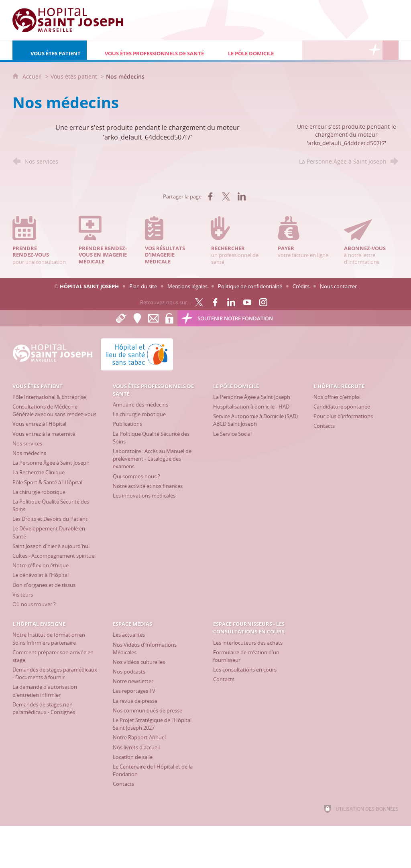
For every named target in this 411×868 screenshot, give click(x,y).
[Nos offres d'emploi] (336, 397)
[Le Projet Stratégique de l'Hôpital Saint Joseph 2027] (152, 723)
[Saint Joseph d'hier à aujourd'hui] (51, 546)
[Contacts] (324, 425)
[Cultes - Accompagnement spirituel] (54, 555)
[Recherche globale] (391, 50)
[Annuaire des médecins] (140, 404)
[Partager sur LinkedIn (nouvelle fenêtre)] (241, 196)
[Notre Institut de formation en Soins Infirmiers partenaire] (48, 638)
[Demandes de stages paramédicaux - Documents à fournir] (54, 673)
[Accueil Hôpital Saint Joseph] (72, 20)
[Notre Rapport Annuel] (139, 737)
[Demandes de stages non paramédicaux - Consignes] (43, 708)
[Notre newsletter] (133, 681)
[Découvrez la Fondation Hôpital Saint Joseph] (374, 50)
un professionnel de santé (238, 240)
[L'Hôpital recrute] (310, 50)
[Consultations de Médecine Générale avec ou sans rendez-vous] (54, 410)
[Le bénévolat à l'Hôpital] (40, 575)
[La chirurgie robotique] (38, 492)
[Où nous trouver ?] (34, 604)
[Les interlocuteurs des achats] (248, 642)
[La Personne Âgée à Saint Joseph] (51, 462)
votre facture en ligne (305, 237)
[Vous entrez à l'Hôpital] (39, 423)
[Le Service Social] (232, 433)
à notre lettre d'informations (371, 240)
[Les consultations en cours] (245, 669)
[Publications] (127, 423)
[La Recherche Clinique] (38, 472)
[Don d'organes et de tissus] (43, 585)
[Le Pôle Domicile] (256, 50)
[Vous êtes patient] (49, 50)
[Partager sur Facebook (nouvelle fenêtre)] (210, 196)
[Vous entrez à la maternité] (43, 433)
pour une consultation (39, 240)
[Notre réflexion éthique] (40, 565)
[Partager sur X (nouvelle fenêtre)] (226, 196)
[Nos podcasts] (129, 671)
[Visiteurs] (22, 594)
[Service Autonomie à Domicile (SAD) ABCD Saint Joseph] (255, 420)
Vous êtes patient (74, 76)
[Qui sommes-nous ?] (136, 476)
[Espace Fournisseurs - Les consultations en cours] (358, 50)
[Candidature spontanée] (341, 406)
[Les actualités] (129, 634)
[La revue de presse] (135, 700)
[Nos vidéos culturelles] (139, 662)
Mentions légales (187, 286)
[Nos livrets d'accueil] (136, 747)
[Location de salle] (133, 757)
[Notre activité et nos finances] (148, 486)
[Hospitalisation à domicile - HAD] (251, 406)
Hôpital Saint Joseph (89, 286)
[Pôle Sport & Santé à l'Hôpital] (47, 482)
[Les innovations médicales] (144, 495)
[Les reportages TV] (134, 690)
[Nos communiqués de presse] (147, 710)
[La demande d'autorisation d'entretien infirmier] (44, 690)
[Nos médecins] (29, 453)
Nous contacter (338, 286)
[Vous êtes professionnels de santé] (148, 50)
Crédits (301, 286)
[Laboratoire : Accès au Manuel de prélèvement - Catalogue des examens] (152, 458)
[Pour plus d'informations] (343, 416)
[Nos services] (27, 443)
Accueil (32, 76)
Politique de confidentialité (250, 286)
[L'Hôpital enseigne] (326, 50)
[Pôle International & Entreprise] (49, 397)
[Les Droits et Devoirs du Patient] (49, 518)
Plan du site (143, 286)
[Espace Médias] (342, 50)
